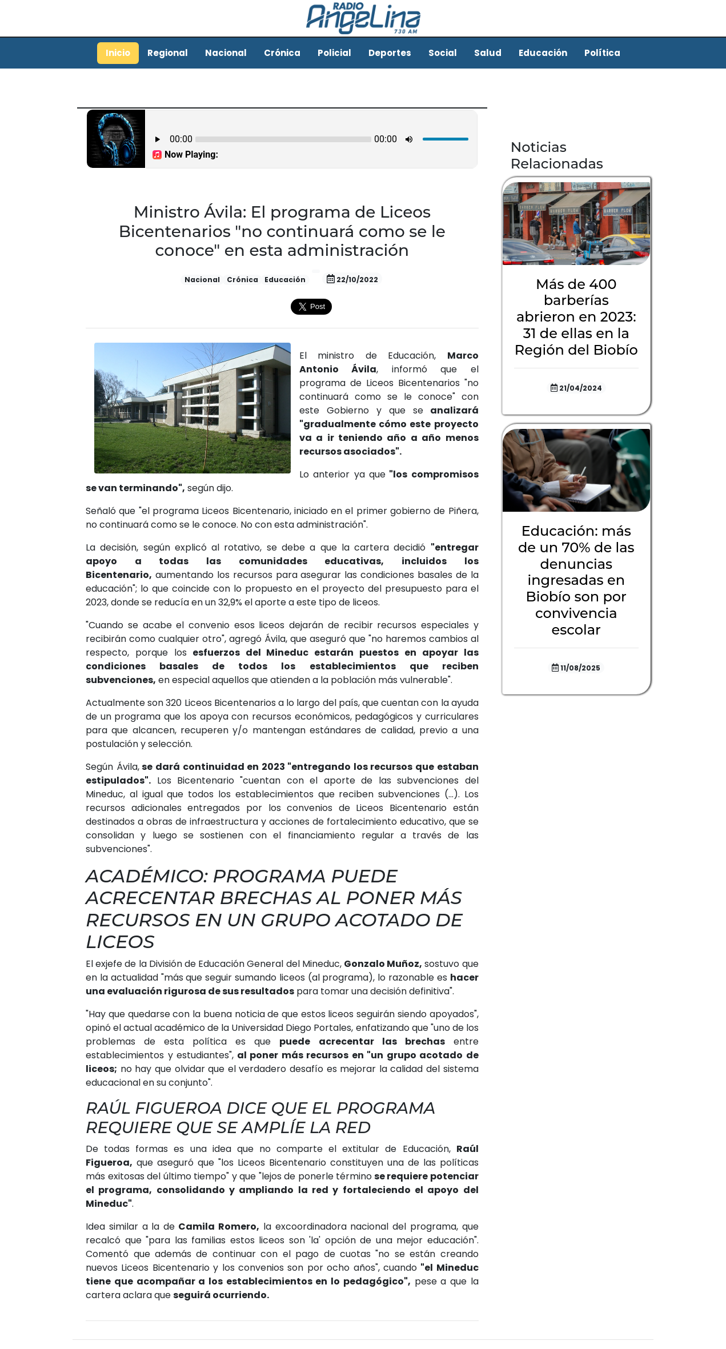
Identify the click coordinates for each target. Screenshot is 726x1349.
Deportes (389, 53)
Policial (334, 53)
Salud (488, 53)
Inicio (118, 53)
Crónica (282, 53)
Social (442, 53)
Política (602, 53)
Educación (543, 53)
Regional (167, 53)
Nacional (226, 53)
